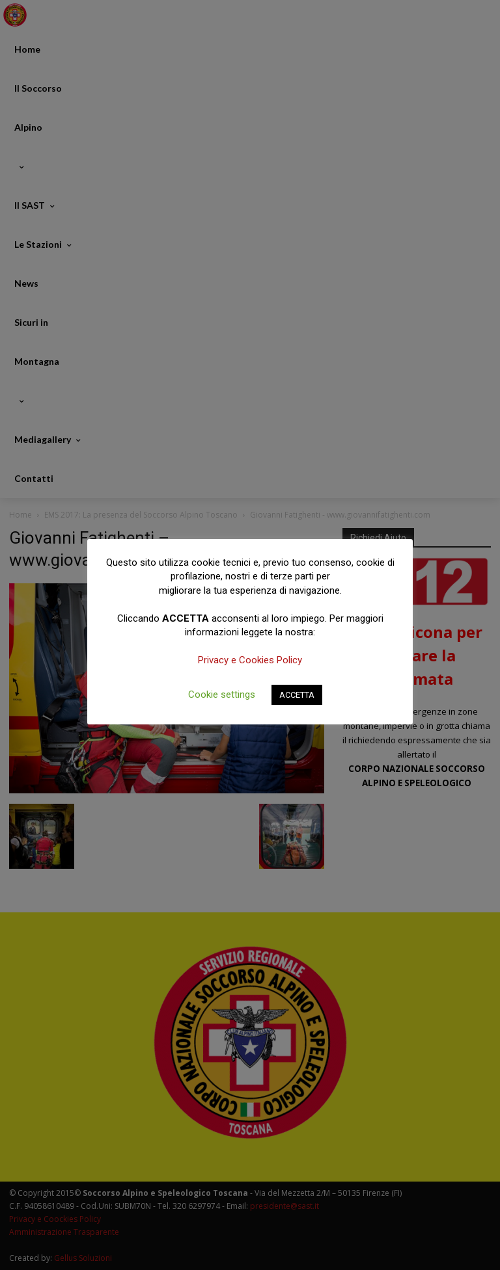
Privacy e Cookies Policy (250, 660)
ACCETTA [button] (296, 695)
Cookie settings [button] (221, 694)
